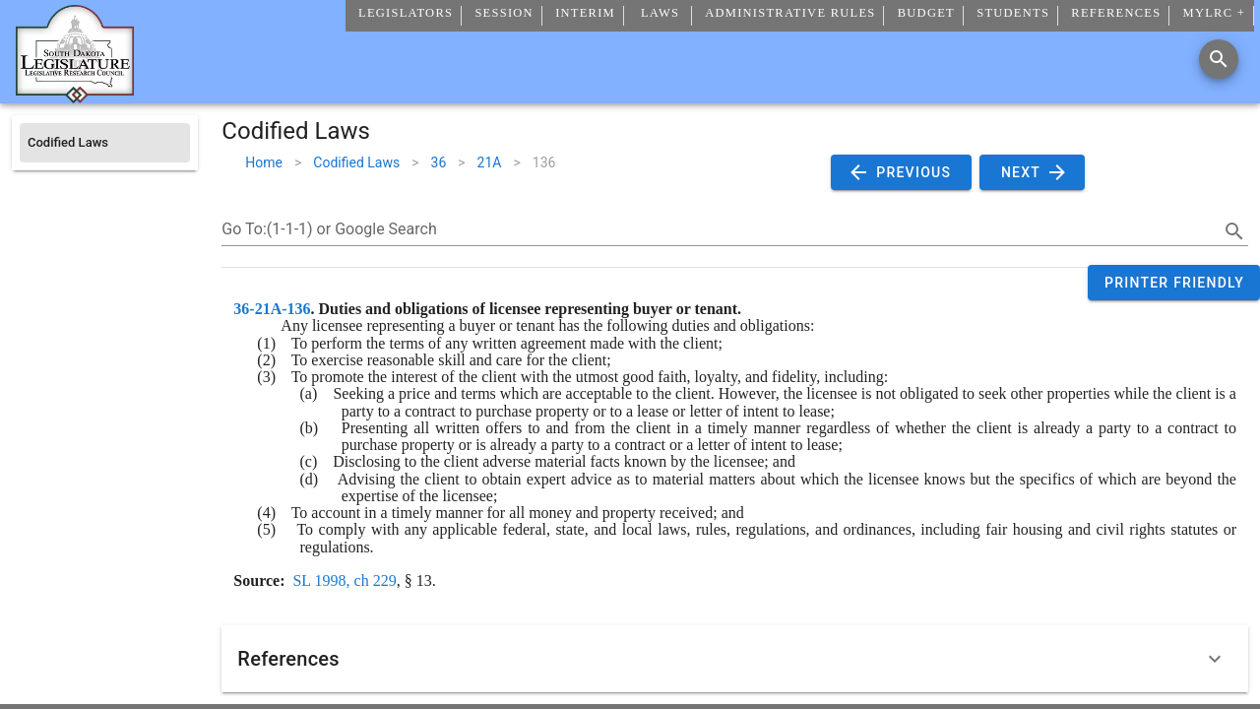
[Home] (75, 95)
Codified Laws (356, 162)
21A (489, 162)
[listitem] (105, 142)
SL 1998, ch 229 (344, 580)
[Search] (1218, 59)
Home (264, 162)
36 (439, 162)
